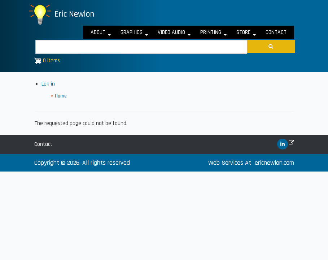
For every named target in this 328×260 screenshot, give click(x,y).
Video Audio (175, 34)
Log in (48, 84)
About (102, 34)
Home (61, 96)
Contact (276, 32)
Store (247, 34)
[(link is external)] (282, 144)
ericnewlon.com (274, 163)
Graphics (135, 34)
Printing (214, 34)
